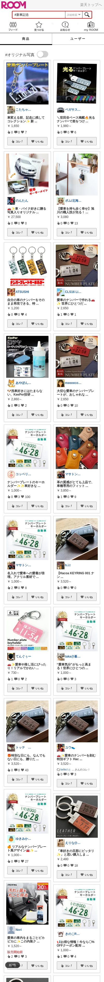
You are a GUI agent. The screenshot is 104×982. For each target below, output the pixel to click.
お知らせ (65, 26)
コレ (19, 141)
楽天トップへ (91, 5)
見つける (39, 26)
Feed (13, 26)
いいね (39, 141)
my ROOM (91, 26)
